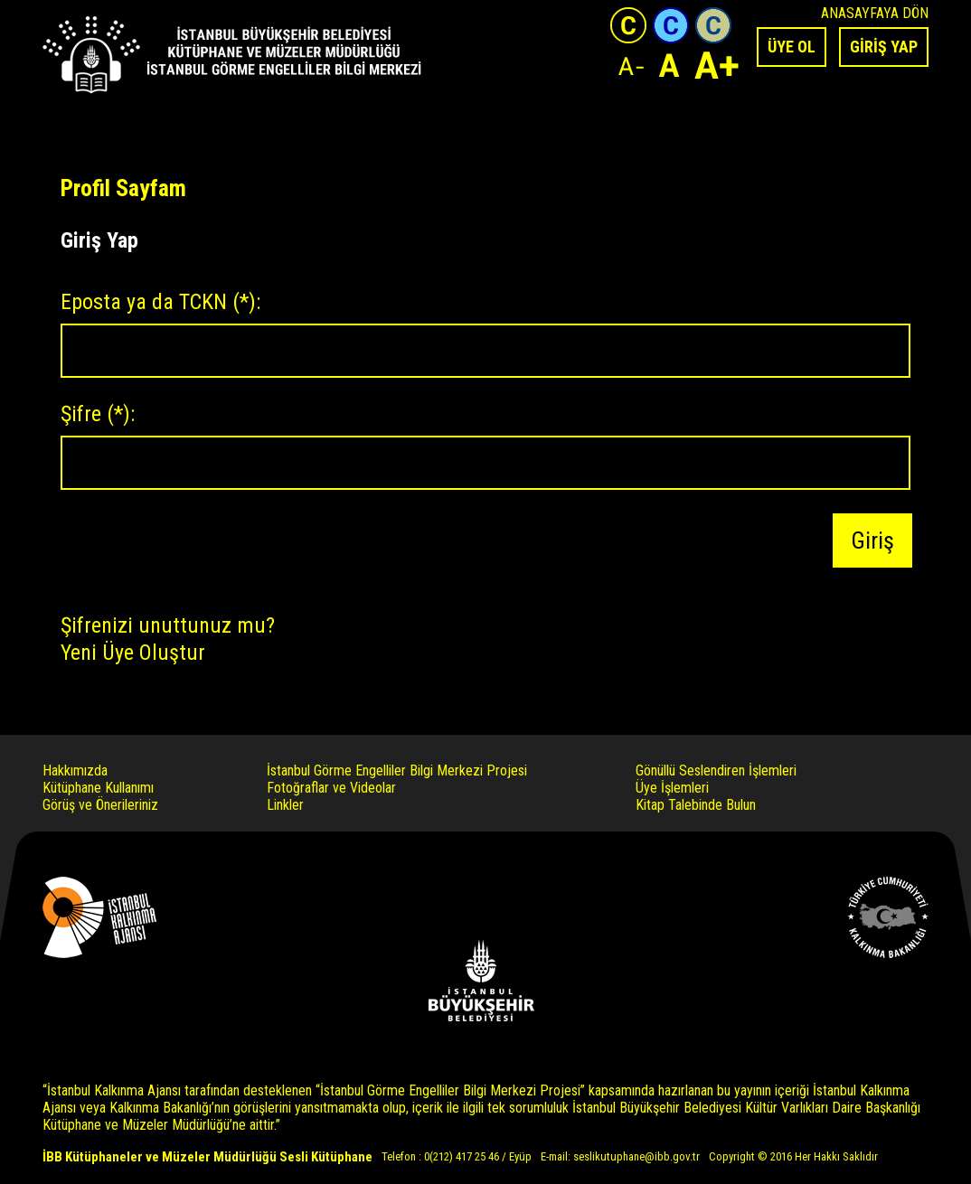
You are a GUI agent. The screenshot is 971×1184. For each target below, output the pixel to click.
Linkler (285, 804)
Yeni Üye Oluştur (133, 651)
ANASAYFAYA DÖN (875, 13)
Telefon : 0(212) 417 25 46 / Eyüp (457, 1156)
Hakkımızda (75, 770)
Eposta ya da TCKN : (160, 302)
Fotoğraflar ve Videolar (331, 787)
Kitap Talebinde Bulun (696, 804)
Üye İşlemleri (672, 787)
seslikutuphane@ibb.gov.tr (636, 1156)
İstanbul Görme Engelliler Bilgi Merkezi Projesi (397, 770)
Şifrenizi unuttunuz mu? (168, 625)
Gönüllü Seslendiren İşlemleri (716, 770)
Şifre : (98, 414)
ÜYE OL (791, 46)
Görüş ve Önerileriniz (100, 804)
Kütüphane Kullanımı (98, 787)
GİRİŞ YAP (884, 46)
